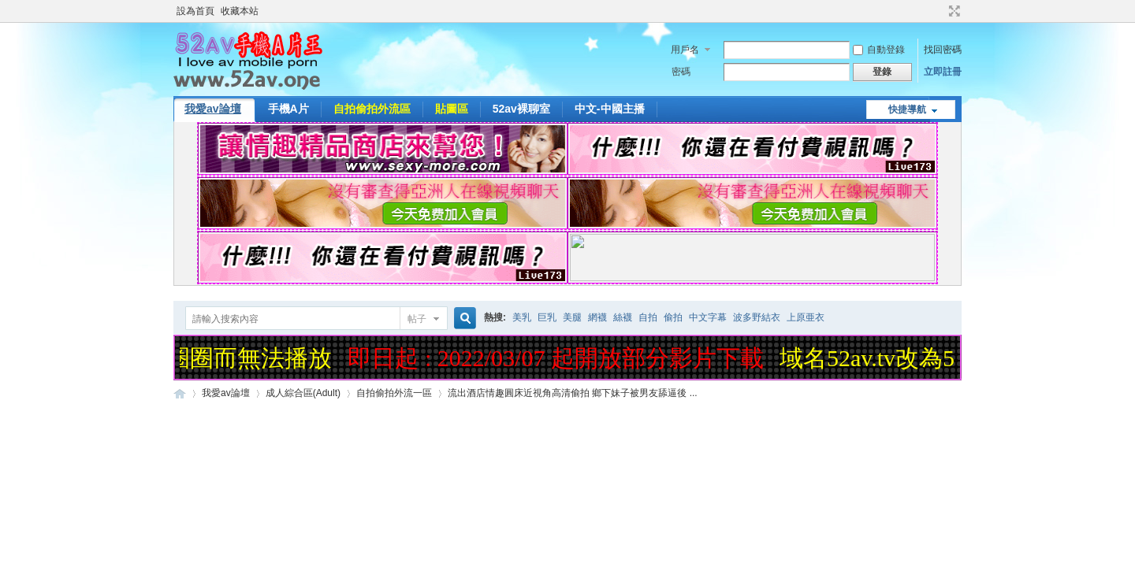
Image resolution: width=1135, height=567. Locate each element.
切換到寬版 (952, 11)
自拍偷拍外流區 (372, 108)
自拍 (647, 317)
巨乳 (547, 317)
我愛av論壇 (212, 108)
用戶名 (685, 49)
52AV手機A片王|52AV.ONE (179, 393)
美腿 (572, 317)
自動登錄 (879, 49)
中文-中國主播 (610, 108)
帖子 (416, 318)
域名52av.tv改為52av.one (905, 358)
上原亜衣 (805, 317)
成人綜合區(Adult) (303, 392)
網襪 (597, 317)
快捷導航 (907, 109)
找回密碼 (943, 49)
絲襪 (622, 317)
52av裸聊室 (521, 108)
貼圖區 (451, 108)
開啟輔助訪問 (939, 11)
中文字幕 (708, 317)
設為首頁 (195, 11)
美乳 (521, 317)
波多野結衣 (756, 317)
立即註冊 (943, 71)
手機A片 (288, 108)
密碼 (681, 71)
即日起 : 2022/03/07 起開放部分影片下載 (558, 358)
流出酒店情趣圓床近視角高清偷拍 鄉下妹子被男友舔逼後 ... (573, 392)
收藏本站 (240, 11)
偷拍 (673, 317)
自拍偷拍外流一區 (394, 392)
